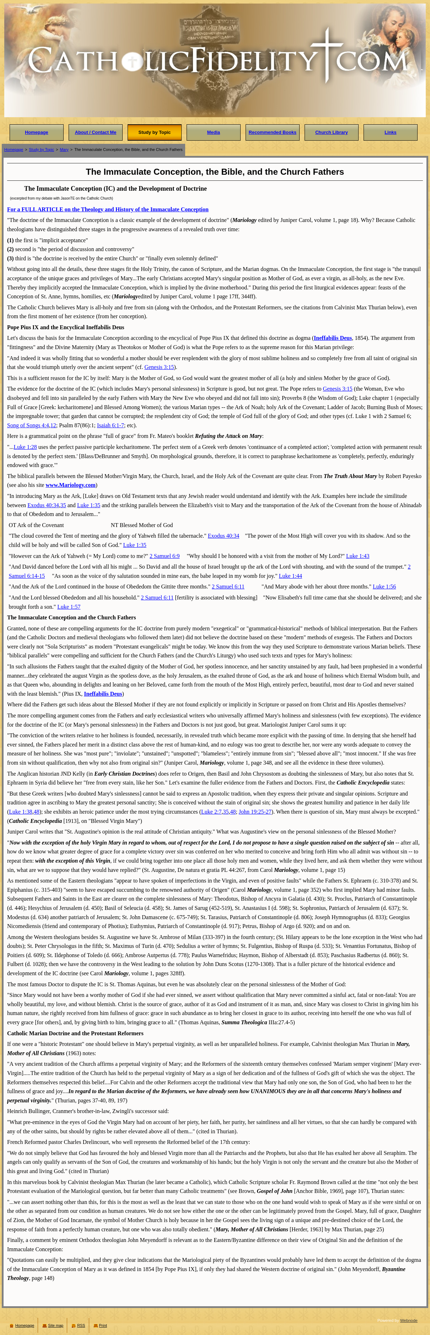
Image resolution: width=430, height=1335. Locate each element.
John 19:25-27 (255, 812)
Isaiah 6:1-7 (110, 425)
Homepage (13, 149)
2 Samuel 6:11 (228, 587)
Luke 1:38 (20, 812)
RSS (81, 1325)
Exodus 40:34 (43, 505)
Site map (55, 1325)
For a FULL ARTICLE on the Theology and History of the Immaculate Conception (108, 209)
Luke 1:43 (357, 556)
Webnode (409, 1320)
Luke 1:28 (25, 447)
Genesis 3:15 (159, 367)
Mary (64, 149)
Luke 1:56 (384, 587)
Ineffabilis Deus (333, 338)
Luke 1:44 (290, 576)
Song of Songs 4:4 (28, 425)
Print (103, 1325)
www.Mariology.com (70, 485)
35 (63, 505)
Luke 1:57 (68, 607)
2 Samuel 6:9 (164, 556)
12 (53, 425)
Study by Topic (41, 149)
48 (36, 812)
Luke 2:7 (211, 812)
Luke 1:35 (88, 505)
